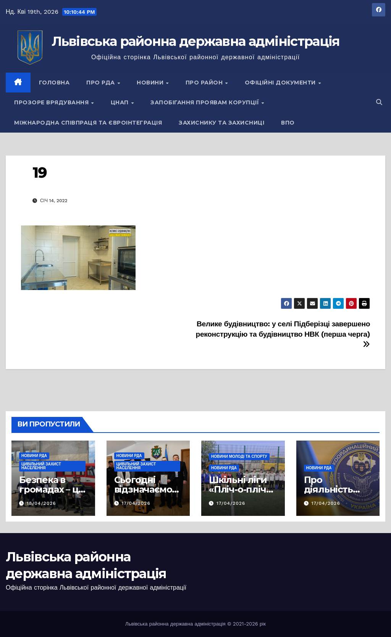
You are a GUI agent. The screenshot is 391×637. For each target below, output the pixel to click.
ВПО (288, 122)
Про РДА (101, 82)
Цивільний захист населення (41, 466)
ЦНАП (121, 102)
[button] (379, 102)
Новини (151, 82)
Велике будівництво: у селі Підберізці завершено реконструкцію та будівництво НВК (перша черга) (283, 333)
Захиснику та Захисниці (221, 122)
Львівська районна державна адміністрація (196, 41)
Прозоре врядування (52, 102)
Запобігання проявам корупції (205, 102)
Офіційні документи (281, 82)
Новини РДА (34, 456)
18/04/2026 (41, 503)
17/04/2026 (135, 503)
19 (39, 173)
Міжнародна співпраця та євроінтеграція (88, 122)
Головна (54, 82)
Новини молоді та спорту (239, 456)
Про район (205, 82)
